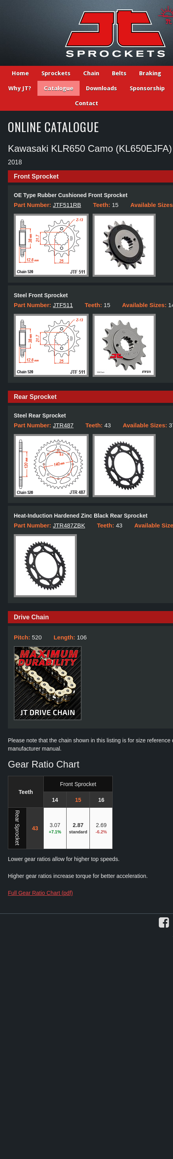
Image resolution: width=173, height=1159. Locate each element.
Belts (119, 73)
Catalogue (58, 88)
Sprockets (56, 73)
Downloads (101, 88)
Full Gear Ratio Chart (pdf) (40, 893)
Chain (91, 73)
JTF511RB (67, 204)
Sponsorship (147, 88)
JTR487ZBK (69, 525)
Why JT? (19, 88)
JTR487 (63, 425)
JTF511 (63, 305)
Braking (150, 73)
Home (20, 73)
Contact (86, 103)
